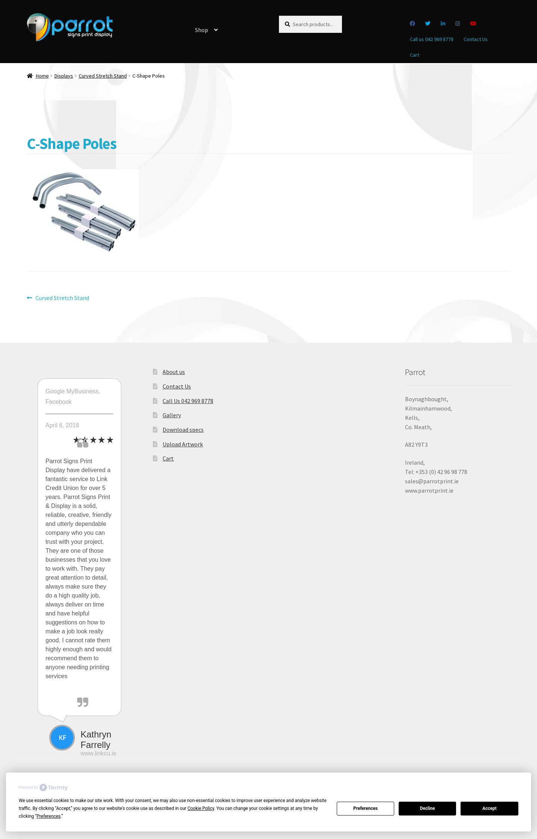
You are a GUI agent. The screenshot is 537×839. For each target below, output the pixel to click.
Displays (63, 75)
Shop (201, 30)
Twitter (428, 23)
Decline (427, 808)
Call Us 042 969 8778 (188, 401)
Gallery (172, 415)
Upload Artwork (183, 444)
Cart (414, 55)
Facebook (412, 23)
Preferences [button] (48, 816)
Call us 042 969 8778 (431, 39)
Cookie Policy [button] (201, 808)
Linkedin (443, 23)
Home (42, 75)
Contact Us (476, 39)
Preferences (365, 808)
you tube (473, 23)
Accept (490, 808)
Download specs (183, 429)
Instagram (458, 23)
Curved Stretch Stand (103, 75)
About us (174, 371)
